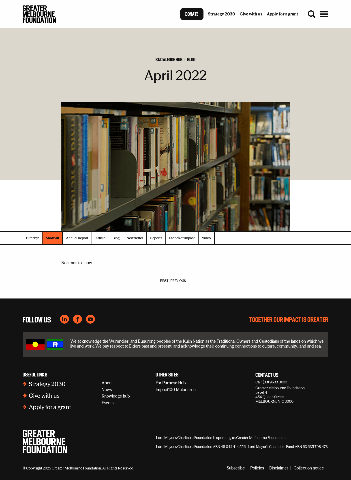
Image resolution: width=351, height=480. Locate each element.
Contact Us (266, 375)
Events (107, 402)
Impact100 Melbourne (176, 389)
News (107, 389)
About (107, 382)
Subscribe (236, 468)
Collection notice (309, 468)
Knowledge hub (169, 59)
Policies (257, 468)
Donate (191, 14)
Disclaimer (278, 468)
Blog (191, 59)
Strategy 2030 (47, 384)
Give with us (44, 395)
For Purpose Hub (171, 382)
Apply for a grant (50, 407)
